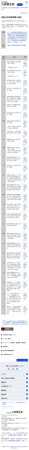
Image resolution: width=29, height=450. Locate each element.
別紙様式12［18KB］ (25, 188)
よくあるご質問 (7, 338)
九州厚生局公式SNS (8, 354)
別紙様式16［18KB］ (25, 246)
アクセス (14, 374)
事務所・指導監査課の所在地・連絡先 (17, 45)
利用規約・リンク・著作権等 (7, 403)
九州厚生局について (14, 386)
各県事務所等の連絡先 (14, 440)
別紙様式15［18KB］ (25, 227)
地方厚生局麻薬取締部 (9, 350)
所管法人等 (14, 398)
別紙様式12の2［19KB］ (25, 198)
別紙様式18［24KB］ (25, 266)
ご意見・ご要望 (14, 369)
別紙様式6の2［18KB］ (25, 124)
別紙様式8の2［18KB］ (25, 151)
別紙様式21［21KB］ (25, 297)
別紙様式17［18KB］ (25, 256)
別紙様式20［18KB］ (25, 285)
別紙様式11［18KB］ (25, 178)
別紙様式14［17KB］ (25, 217)
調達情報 (14, 390)
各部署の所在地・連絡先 (14, 435)
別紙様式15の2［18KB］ (25, 237)
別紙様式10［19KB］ (25, 168)
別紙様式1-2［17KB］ (25, 74)
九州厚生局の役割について (9, 334)
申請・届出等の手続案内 (14, 378)
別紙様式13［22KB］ (25, 207)
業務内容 (14, 382)
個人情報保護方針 (20, 402)
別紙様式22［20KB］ (25, 309)
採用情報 (5, 346)
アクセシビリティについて (7, 407)
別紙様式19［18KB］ (25, 275)
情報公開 (14, 394)
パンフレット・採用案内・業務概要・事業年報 (14, 342)
